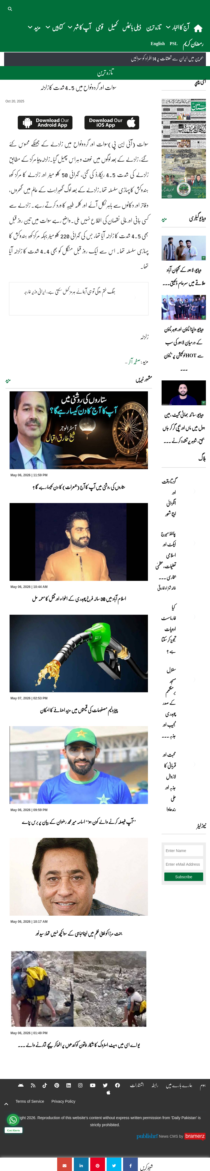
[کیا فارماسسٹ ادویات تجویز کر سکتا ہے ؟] (192, 617)
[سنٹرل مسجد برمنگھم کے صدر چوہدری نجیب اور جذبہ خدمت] (192, 679)
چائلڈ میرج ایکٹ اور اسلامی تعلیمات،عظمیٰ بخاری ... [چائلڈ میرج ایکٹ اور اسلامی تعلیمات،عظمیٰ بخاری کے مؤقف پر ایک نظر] (165, 555)
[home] (198, 28)
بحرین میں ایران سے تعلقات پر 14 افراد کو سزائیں (167, 58)
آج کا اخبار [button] (177, 27)
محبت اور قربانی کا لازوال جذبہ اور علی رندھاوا (169, 782)
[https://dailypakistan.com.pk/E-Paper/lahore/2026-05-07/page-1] (184, 149)
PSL (174, 43)
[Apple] (105, 1092)
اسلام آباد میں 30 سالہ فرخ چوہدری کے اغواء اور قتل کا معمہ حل (78, 599)
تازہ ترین (153, 27)
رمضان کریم (193, 44)
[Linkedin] (65, 1085)
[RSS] (29, 1085)
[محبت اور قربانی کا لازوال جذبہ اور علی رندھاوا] (192, 764)
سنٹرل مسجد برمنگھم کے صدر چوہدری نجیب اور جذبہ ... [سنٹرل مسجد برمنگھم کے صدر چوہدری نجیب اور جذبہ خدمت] (169, 702)
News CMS (169, 1136)
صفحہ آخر (134, 361)
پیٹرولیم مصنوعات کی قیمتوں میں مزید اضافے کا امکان (79, 710)
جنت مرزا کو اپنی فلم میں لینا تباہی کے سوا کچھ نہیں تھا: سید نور (79, 933)
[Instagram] (77, 1085)
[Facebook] (114, 1085)
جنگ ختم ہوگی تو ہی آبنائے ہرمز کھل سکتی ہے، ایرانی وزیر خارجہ (69, 291)
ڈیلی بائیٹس (131, 27)
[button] (10, 8)
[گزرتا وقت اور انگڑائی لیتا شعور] (192, 491)
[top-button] (6, 1104)
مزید (8, 379)
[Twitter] (102, 1085)
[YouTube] (89, 1085)
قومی (99, 27)
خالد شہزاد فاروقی (166, 588)
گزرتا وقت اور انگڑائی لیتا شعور (169, 498)
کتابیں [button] (54, 27)
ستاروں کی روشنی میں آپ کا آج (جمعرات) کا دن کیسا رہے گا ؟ (79, 487)
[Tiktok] (41, 1085)
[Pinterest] (53, 1085)
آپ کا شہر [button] (79, 27)
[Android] (17, 1085)
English (158, 43)
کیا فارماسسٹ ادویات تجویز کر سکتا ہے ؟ (168, 629)
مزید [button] (34, 27)
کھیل (112, 27)
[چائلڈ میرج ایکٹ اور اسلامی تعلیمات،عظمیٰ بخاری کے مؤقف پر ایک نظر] (192, 543)
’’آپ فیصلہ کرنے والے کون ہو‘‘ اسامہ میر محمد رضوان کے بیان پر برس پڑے (78, 822)
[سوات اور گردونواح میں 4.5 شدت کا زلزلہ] (130, 1164)
